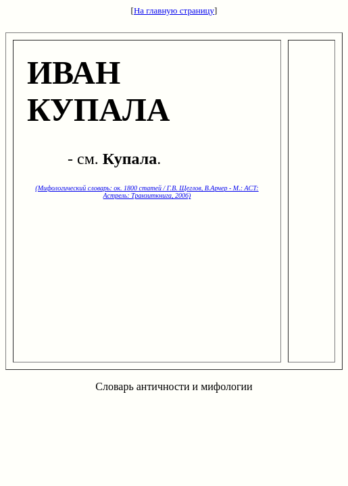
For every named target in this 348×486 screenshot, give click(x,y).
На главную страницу (174, 10)
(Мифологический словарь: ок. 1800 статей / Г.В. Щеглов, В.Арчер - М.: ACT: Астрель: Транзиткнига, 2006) (146, 191)
